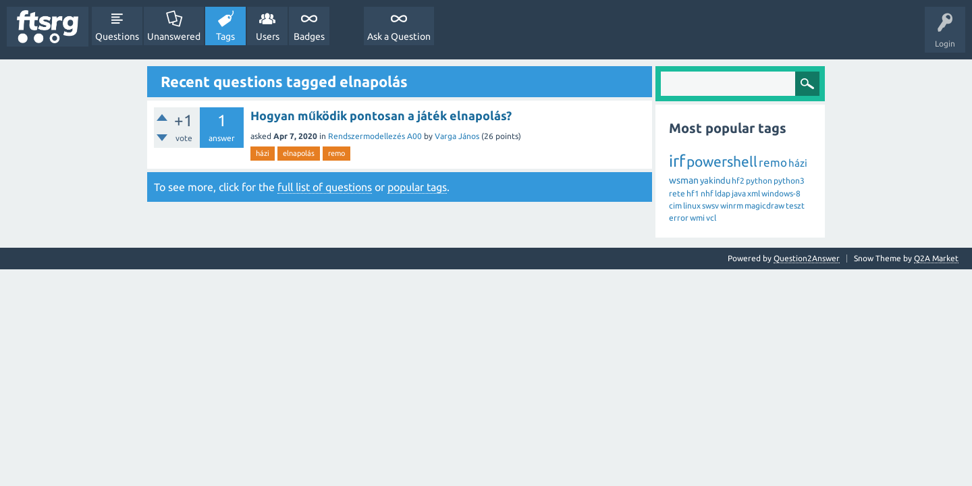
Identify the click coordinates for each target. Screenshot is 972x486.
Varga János (457, 136)
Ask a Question (399, 36)
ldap (722, 193)
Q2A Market (936, 258)
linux (692, 205)
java (739, 193)
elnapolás (299, 153)
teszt (795, 205)
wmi (697, 217)
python (759, 180)
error (678, 217)
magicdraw (764, 205)
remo (336, 153)
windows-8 (781, 193)
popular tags (417, 187)
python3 (789, 180)
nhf (707, 193)
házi (262, 153)
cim (675, 205)
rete (677, 193)
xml (753, 193)
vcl (711, 217)
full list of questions (324, 187)
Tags (225, 36)
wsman (684, 180)
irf (677, 161)
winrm (731, 205)
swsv (710, 205)
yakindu (715, 180)
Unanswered (173, 36)
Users (267, 36)
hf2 (738, 180)
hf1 (692, 193)
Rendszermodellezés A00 (375, 136)
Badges (309, 36)
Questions (117, 36)
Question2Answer (807, 258)
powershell (721, 161)
